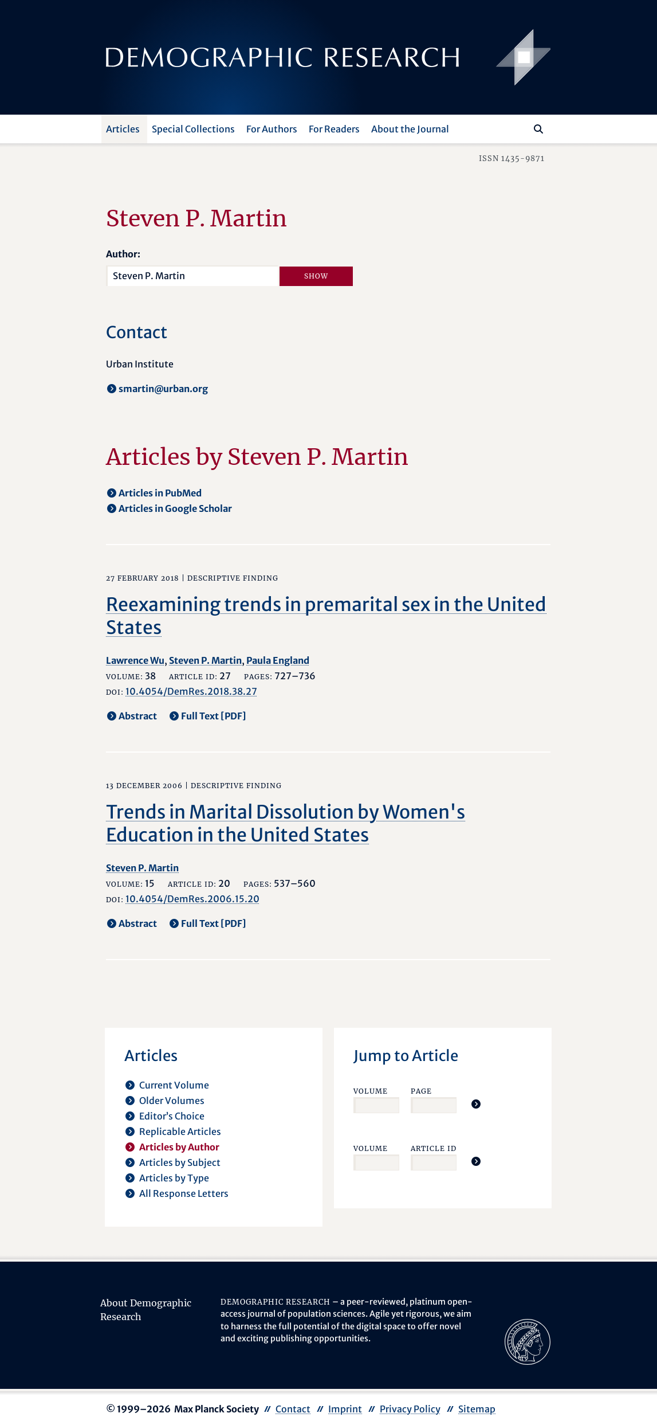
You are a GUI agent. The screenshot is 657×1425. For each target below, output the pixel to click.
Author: (123, 254)
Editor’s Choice (171, 1116)
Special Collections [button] (193, 129)
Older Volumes (171, 1100)
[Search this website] (521, 127)
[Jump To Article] (476, 1104)
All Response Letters (184, 1193)
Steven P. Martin (205, 660)
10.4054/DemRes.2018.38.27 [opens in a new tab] (191, 691)
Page (421, 1091)
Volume (370, 1091)
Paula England (277, 660)
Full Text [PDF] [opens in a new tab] (213, 716)
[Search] (538, 129)
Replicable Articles (180, 1131)
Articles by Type (174, 1178)
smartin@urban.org (163, 388)
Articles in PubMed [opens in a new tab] (160, 493)
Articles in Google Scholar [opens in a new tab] (175, 508)
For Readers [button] (334, 129)
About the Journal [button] (410, 129)
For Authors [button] (271, 129)
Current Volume (174, 1085)
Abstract (138, 716)
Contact (293, 1409)
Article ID (434, 1148)
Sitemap (476, 1409)
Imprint (345, 1409)
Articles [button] (123, 129)
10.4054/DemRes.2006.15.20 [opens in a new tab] (192, 899)
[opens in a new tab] (527, 1340)
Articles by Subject (180, 1162)
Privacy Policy (410, 1409)
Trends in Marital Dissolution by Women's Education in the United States (285, 824)
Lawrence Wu (135, 660)
